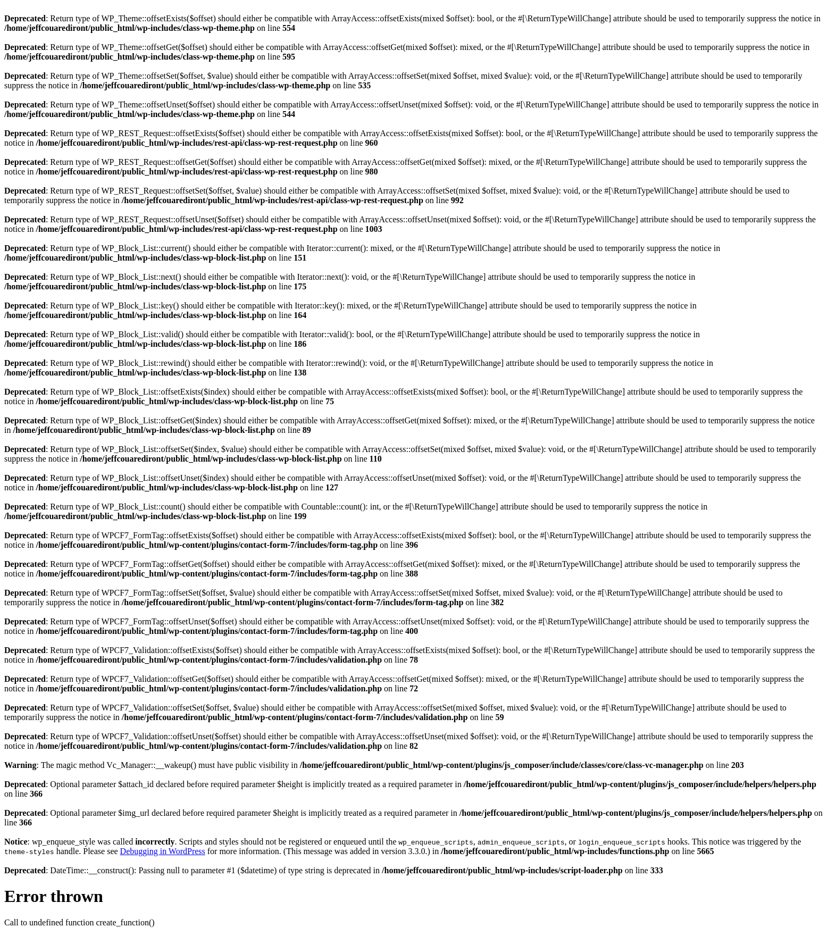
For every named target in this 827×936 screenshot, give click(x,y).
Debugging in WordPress (162, 851)
